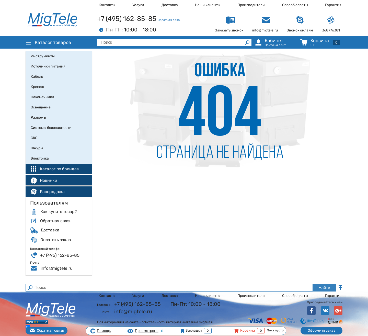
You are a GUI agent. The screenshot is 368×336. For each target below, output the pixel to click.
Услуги (138, 5)
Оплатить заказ (55, 240)
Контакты (107, 5)
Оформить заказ (321, 330)
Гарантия (333, 5)
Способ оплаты (295, 5)
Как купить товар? (58, 212)
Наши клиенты (207, 5)
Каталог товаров (48, 42)
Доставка (170, 5)
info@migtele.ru (57, 268)
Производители (251, 5)
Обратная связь (169, 20)
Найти (324, 288)
